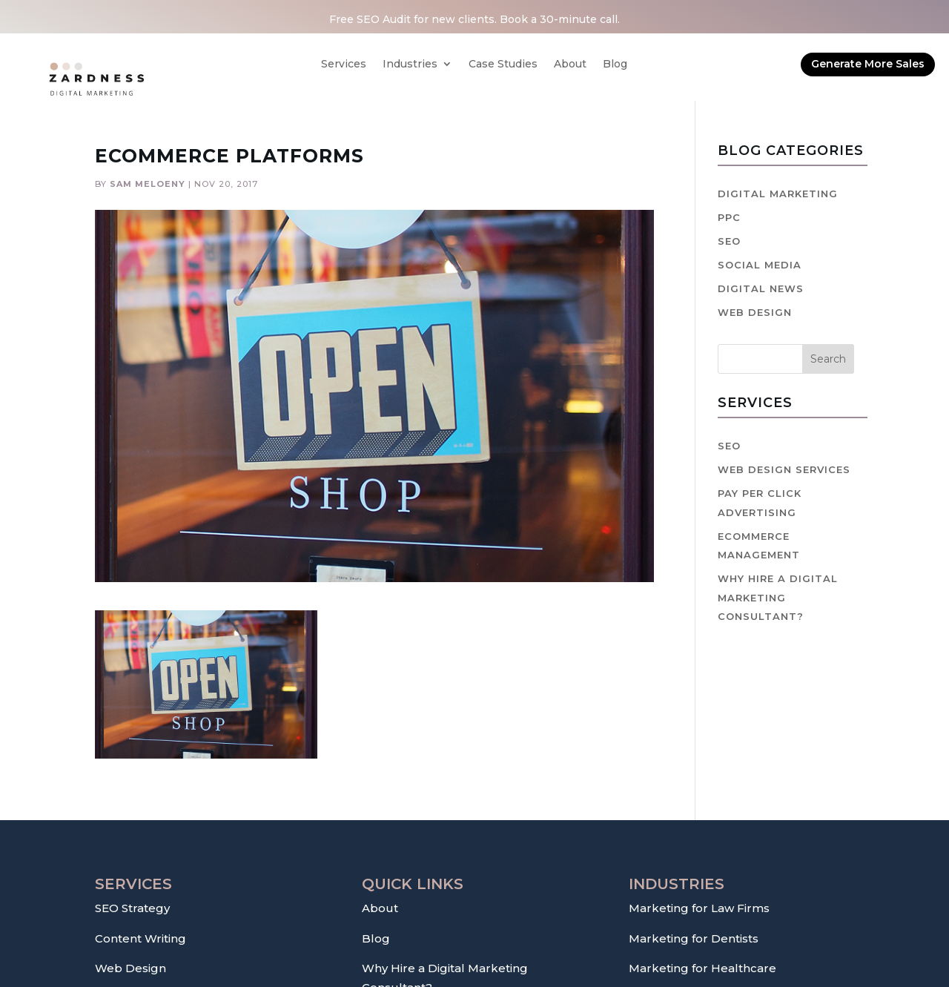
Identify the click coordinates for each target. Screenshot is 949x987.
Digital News (761, 288)
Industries (410, 64)
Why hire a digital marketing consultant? (778, 597)
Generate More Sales (868, 63)
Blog (615, 64)
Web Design (755, 312)
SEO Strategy (132, 908)
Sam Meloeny (147, 184)
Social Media (759, 265)
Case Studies (503, 64)
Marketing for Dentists (693, 938)
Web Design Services (784, 469)
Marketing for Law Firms (699, 908)
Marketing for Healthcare (702, 968)
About (570, 64)
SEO (729, 241)
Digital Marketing (778, 193)
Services (343, 64)
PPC (729, 217)
